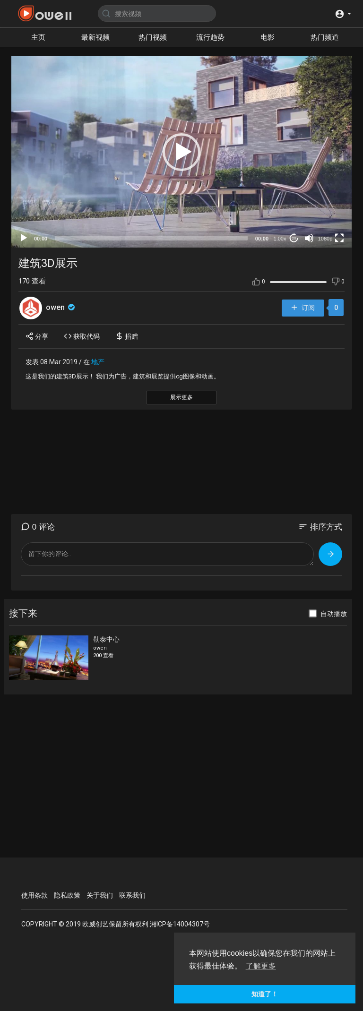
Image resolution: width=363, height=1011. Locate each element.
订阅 (302, 308)
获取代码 (82, 336)
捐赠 (126, 336)
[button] (343, 13)
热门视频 (152, 37)
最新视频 (95, 37)
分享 (37, 336)
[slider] (151, 238)
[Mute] (309, 238)
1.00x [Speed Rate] (280, 238)
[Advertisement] (181, 462)
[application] (181, 152)
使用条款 (34, 895)
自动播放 (333, 613)
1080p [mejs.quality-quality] (325, 238)
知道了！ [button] (264, 994)
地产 (97, 362)
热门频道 (325, 37)
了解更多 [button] (261, 966)
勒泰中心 (106, 639)
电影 (267, 37)
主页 (38, 37)
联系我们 (132, 895)
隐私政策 (67, 895)
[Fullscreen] (339, 238)
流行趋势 (210, 37)
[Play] (23, 238)
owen (61, 307)
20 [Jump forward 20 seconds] (294, 238)
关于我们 (99, 895)
